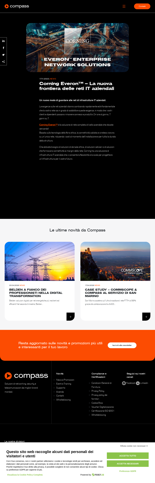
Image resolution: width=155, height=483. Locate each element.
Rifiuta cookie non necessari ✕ (134, 446)
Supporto (60, 387)
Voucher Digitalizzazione (103, 406)
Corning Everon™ (48, 124)
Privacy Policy (98, 390)
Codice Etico (97, 402)
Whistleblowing (63, 399)
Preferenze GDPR (127, 471)
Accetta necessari (128, 464)
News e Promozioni (65, 379)
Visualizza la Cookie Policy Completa (25, 475)
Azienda (60, 391)
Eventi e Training (63, 383)
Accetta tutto (127, 456)
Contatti (142, 6)
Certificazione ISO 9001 (103, 410)
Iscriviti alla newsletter (122, 345)
